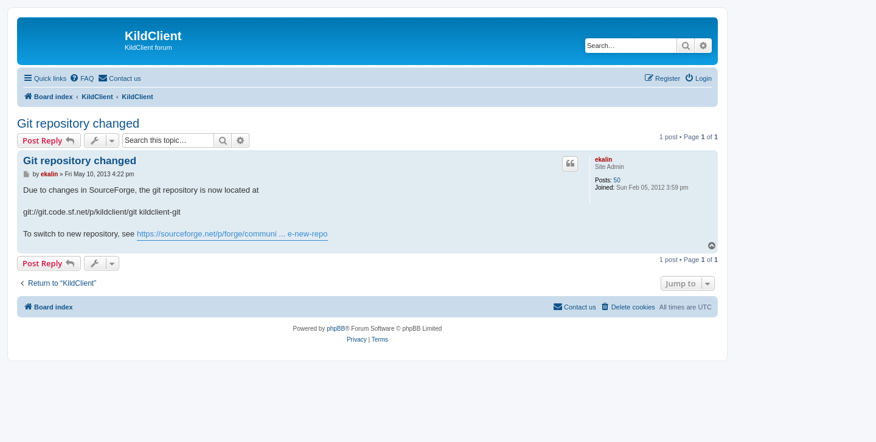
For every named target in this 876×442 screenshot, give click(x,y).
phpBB (336, 328)
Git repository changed (78, 123)
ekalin (603, 159)
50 (617, 180)
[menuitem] (81, 78)
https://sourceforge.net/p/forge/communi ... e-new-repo (232, 233)
